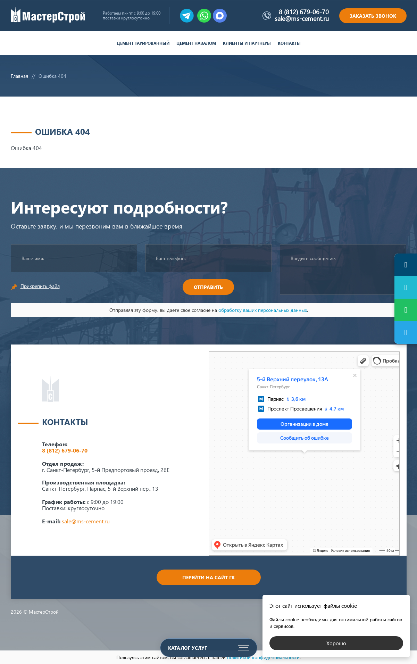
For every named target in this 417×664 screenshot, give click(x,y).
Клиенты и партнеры (247, 43)
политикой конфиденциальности (263, 657)
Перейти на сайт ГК (208, 577)
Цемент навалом (196, 43)
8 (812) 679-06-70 (304, 11)
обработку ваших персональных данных (262, 310)
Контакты (289, 43)
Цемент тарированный (143, 43)
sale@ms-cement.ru (302, 18)
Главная (19, 76)
